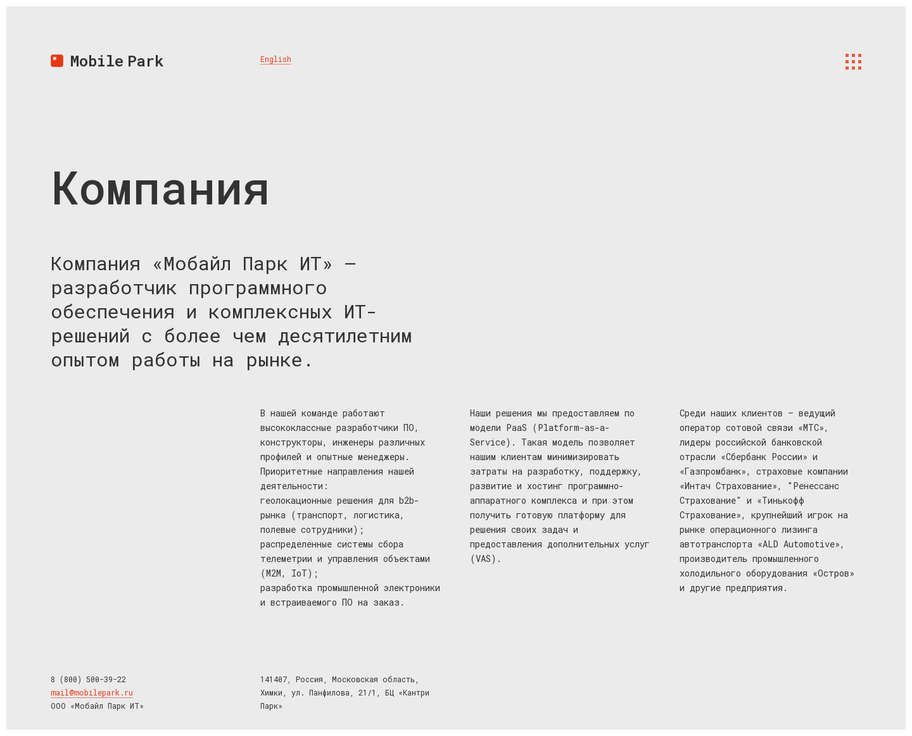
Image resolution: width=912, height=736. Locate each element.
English (275, 59)
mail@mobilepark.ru (92, 692)
